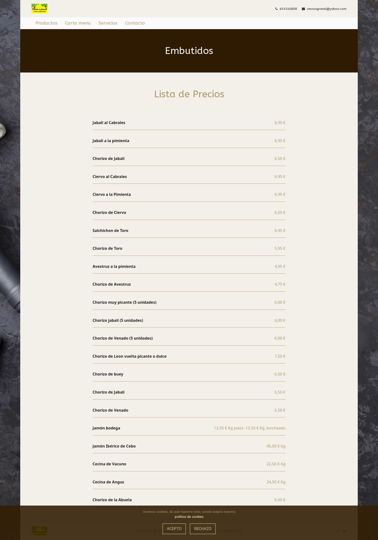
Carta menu (78, 23)
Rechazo (202, 529)
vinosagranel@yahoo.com (324, 9)
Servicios (108, 23)
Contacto (135, 23)
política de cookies (189, 517)
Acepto (174, 529)
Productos (46, 23)
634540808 (286, 9)
